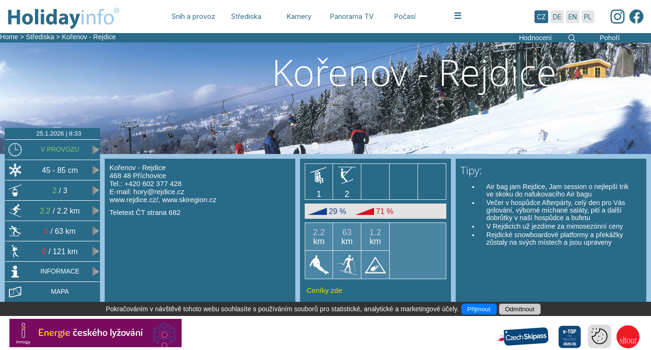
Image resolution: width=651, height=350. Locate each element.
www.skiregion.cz (189, 200)
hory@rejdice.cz (159, 192)
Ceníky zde (324, 290)
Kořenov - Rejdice (89, 37)
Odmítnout (519, 309)
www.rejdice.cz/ (133, 200)
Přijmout (479, 309)
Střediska (40, 37)
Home (9, 37)
